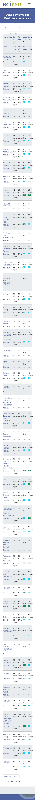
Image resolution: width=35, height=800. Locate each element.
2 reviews (6, 168)
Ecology (5, 294)
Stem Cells (6, 701)
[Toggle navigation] (29, 4)
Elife (4, 479)
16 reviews (6, 620)
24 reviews (6, 679)
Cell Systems (7, 350)
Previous (7, 28)
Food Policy (7, 136)
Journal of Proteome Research (6, 248)
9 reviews (6, 89)
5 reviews (6, 127)
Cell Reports (7, 673)
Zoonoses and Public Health (6, 689)
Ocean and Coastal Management (7, 434)
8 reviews (6, 225)
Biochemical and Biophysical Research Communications (9, 463)
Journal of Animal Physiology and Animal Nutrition (7, 718)
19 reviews (6, 378)
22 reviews (6, 740)
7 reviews (6, 141)
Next (16, 28)
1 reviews (6, 116)
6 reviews (6, 102)
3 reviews (6, 75)
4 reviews (6, 62)
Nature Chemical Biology (6, 495)
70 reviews (6, 484)
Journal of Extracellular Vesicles (7, 630)
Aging (5, 362)
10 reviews (6, 268)
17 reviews (6, 326)
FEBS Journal (7, 748)
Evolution (6, 588)
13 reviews (6, 299)
